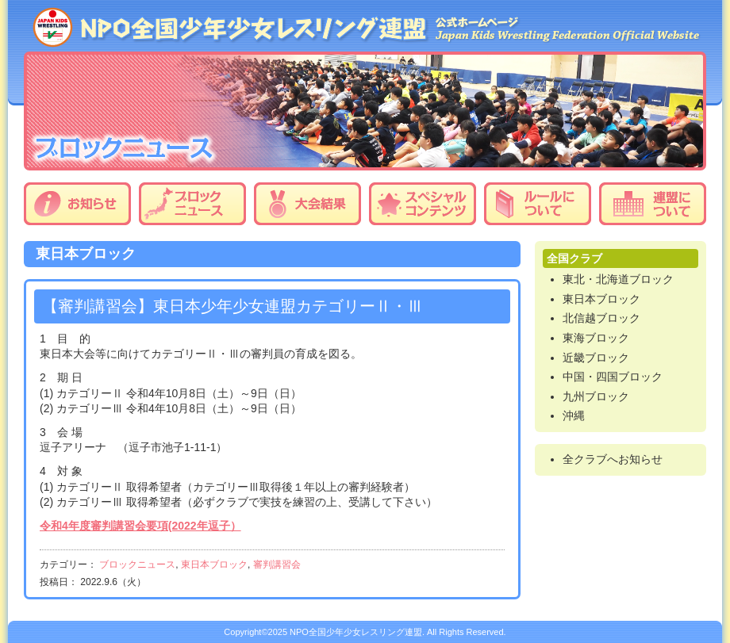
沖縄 (574, 415)
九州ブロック (596, 396)
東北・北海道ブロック (618, 279)
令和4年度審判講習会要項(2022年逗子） (140, 525)
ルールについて (537, 203)
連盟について (652, 203)
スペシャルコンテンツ (422, 203)
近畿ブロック (596, 357)
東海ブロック (596, 337)
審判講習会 (277, 564)
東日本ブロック (214, 564)
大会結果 (307, 203)
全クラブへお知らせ (613, 459)
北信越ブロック (601, 318)
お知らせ (77, 203)
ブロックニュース (192, 203)
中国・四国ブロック (613, 376)
